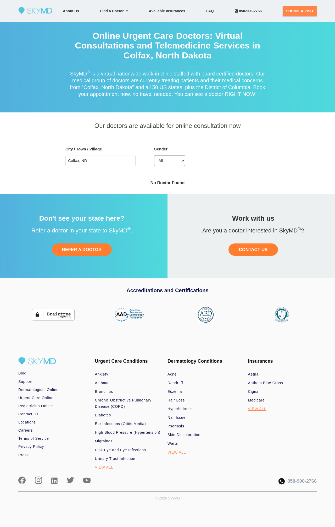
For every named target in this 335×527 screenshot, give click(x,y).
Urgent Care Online (35, 398)
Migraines (104, 441)
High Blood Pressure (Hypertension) (127, 432)
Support (25, 381)
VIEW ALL (104, 467)
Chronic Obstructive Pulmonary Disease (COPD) (123, 403)
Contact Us (28, 414)
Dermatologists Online (38, 390)
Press (23, 455)
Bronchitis (104, 391)
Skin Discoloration (184, 435)
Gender (161, 149)
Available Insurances (167, 11)
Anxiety (101, 374)
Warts (173, 443)
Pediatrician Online (35, 406)
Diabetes (103, 415)
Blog (22, 373)
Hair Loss (176, 400)
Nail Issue (177, 417)
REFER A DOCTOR (82, 249)
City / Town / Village (83, 149)
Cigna (253, 391)
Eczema (175, 391)
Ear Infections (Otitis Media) (120, 424)
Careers (25, 430)
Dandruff (175, 383)
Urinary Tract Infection (115, 459)
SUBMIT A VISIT (300, 11)
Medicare (256, 400)
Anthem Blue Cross (265, 383)
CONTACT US (253, 249)
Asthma (102, 383)
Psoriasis (176, 426)
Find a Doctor (114, 11)
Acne (172, 374)
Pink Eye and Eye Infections (120, 450)
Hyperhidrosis (180, 409)
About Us (71, 11)
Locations (27, 422)
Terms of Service (33, 438)
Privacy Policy (31, 446)
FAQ (210, 11)
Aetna (253, 374)
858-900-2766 (248, 11)
